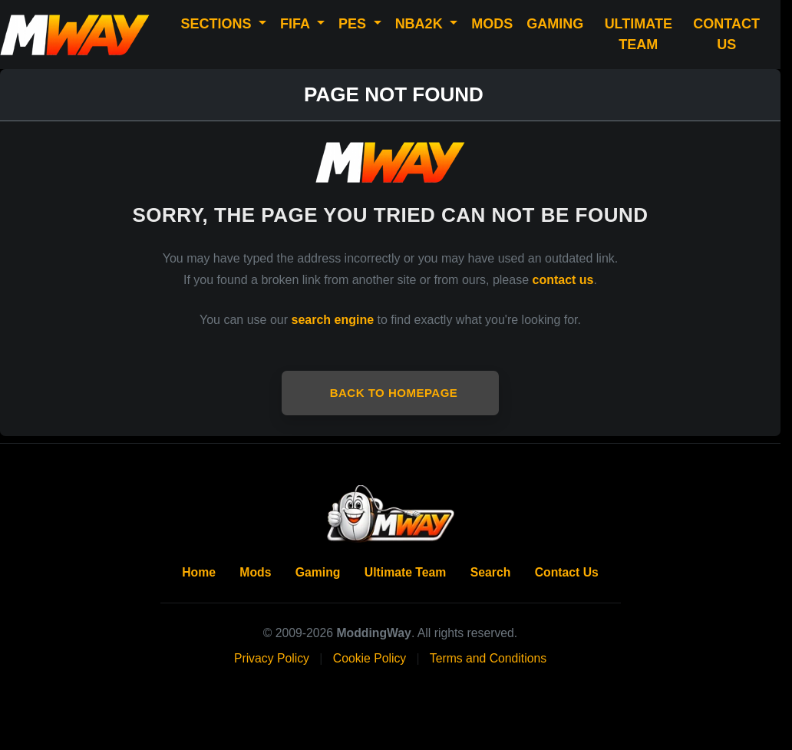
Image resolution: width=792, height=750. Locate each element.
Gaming (318, 572)
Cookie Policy (369, 658)
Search (490, 572)
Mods (255, 572)
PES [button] (354, 23)
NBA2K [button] (421, 23)
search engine (333, 319)
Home (199, 572)
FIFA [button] (296, 23)
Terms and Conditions (488, 658)
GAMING (554, 23)
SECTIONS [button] (218, 23)
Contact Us (567, 572)
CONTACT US (726, 34)
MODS (492, 23)
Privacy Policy (271, 658)
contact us (562, 279)
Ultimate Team (406, 572)
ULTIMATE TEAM (638, 34)
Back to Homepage (394, 392)
